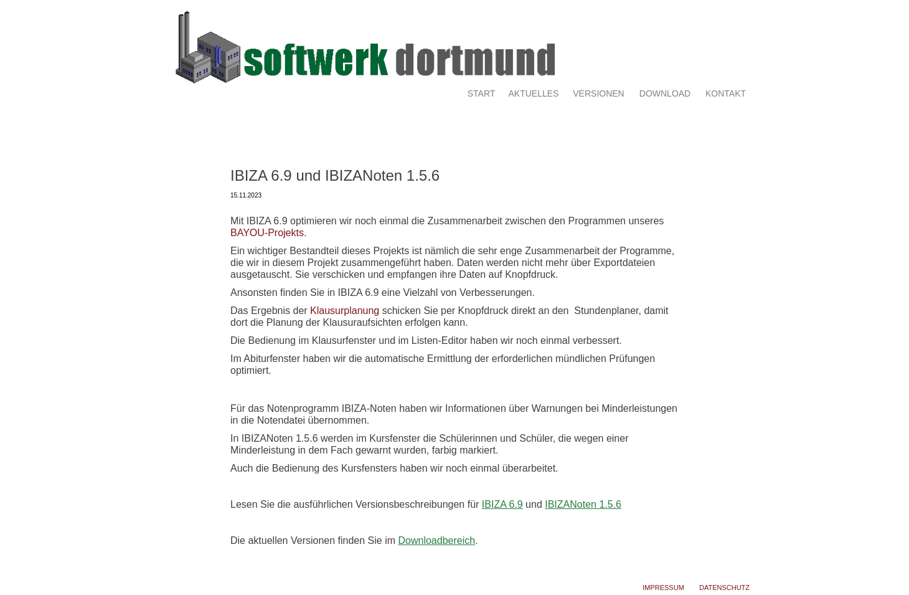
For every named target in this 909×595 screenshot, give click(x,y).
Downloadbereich (437, 540)
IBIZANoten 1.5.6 (583, 504)
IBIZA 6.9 (502, 504)
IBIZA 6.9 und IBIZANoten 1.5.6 (335, 175)
